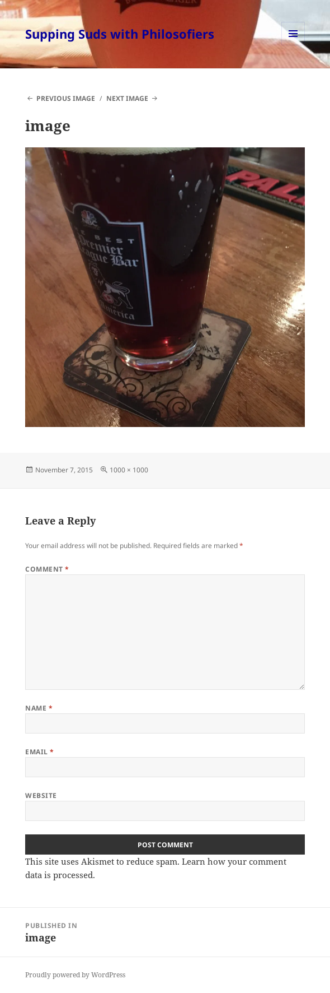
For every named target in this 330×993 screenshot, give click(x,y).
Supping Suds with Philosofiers (119, 33)
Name (39, 708)
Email (39, 752)
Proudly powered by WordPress (75, 975)
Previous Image (65, 98)
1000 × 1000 (129, 470)
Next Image (127, 98)
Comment (47, 569)
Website (40, 795)
